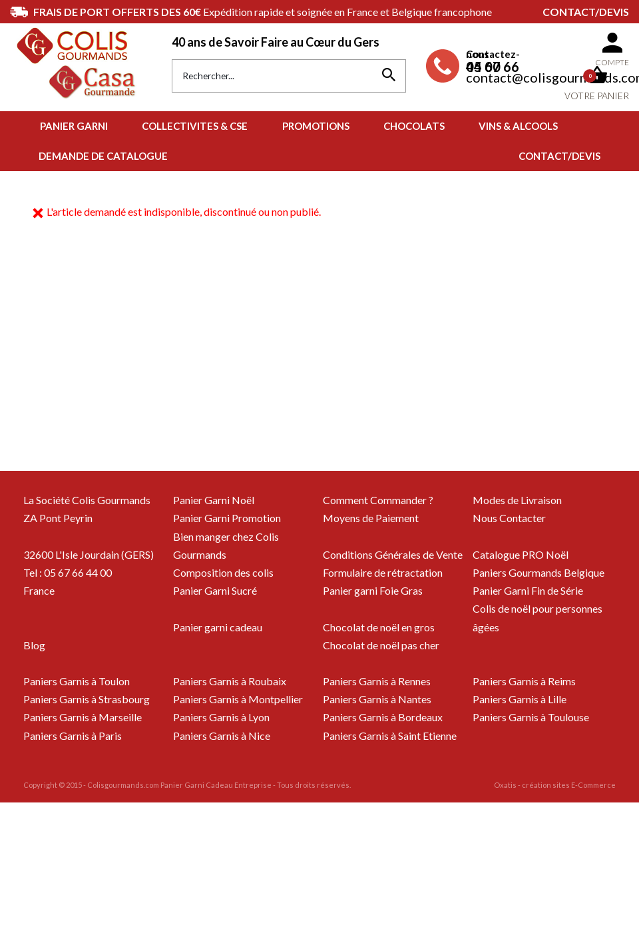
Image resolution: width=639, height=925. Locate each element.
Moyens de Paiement (371, 517)
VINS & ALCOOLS (518, 126)
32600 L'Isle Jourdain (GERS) (88, 554)
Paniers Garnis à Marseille (82, 717)
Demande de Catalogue (103, 156)
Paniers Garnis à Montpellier (238, 699)
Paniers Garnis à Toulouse (531, 717)
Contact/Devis (585, 11)
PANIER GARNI (74, 126)
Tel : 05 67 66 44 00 (67, 572)
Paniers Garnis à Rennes (377, 681)
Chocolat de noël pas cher (381, 645)
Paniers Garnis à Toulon (76, 681)
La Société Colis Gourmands (86, 499)
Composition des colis (223, 572)
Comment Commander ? (378, 499)
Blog (34, 645)
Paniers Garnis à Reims (524, 681)
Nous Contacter (509, 517)
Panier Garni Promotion (227, 517)
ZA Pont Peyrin (58, 517)
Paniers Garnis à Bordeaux (383, 717)
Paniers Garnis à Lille (519, 699)
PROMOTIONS (315, 126)
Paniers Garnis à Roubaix (229, 681)
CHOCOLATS (414, 126)
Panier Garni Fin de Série (528, 590)
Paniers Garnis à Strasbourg (86, 699)
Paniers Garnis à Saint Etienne (390, 735)
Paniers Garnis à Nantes (377, 699)
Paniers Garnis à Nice (221, 735)
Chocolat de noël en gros (379, 627)
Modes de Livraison (517, 499)
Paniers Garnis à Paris (72, 735)
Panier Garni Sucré (215, 590)
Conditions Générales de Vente (393, 554)
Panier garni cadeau (217, 627)
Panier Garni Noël (213, 499)
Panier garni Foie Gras (373, 590)
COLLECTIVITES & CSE (195, 126)
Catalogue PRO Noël (520, 554)
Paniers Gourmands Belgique (538, 572)
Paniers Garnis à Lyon (221, 717)
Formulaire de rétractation (383, 572)
